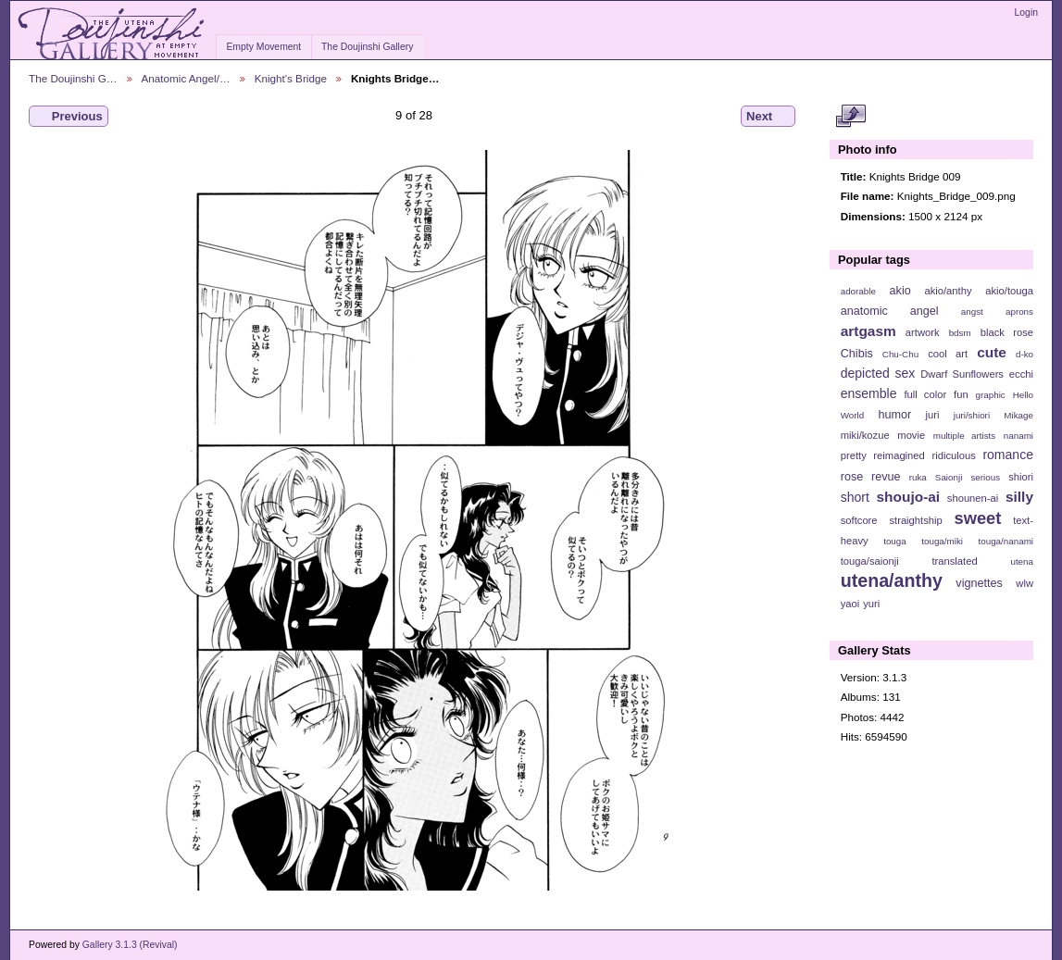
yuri (871, 603)
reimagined (899, 455)
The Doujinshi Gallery (367, 47)
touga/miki (942, 541)
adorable (858, 291)
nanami (1018, 435)
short (855, 497)
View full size (850, 117)
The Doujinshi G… (73, 78)
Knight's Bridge (291, 78)
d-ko (1024, 354)
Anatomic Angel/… (186, 78)
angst (972, 311)
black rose (1007, 332)
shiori (1020, 476)
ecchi (1021, 374)
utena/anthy (892, 580)
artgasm (868, 331)
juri (933, 414)
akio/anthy (947, 290)
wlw (1024, 583)
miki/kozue (865, 435)
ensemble (869, 393)
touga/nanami (1006, 541)
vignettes (979, 583)
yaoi (850, 603)
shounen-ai (973, 498)
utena (1021, 561)
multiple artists (964, 435)
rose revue (871, 476)
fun (961, 394)
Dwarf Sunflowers (962, 374)
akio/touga (1009, 290)
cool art (948, 353)
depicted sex (878, 373)
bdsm (960, 333)
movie (911, 435)
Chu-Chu (900, 354)
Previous (68, 116)
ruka (918, 477)
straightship (915, 520)
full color (925, 394)
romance (1007, 454)
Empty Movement (263, 47)
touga (894, 541)
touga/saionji (870, 561)
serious (985, 477)
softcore (859, 520)
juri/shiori (972, 415)
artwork (923, 332)
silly (1019, 497)
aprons (1019, 311)
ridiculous (953, 455)
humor (894, 414)
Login (1026, 12)
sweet (978, 518)
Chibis (857, 353)
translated (954, 561)
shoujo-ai (909, 497)
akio (900, 290)
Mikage (1018, 415)
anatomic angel (890, 311)
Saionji (948, 477)
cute (991, 352)
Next (768, 116)
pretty (854, 455)
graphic (991, 395)
